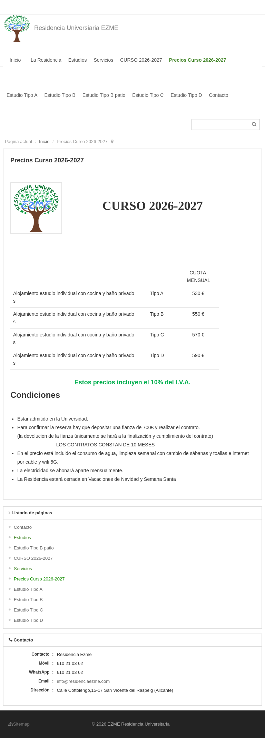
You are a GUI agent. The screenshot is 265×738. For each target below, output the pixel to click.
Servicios (103, 60)
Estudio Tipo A (22, 95)
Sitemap (19, 724)
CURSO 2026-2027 (141, 60)
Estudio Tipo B (60, 95)
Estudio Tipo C (148, 95)
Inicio (15, 60)
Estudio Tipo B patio (104, 95)
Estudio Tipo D (186, 95)
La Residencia (46, 60)
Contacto (218, 95)
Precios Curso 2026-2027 (197, 60)
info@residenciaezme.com (83, 681)
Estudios (77, 60)
